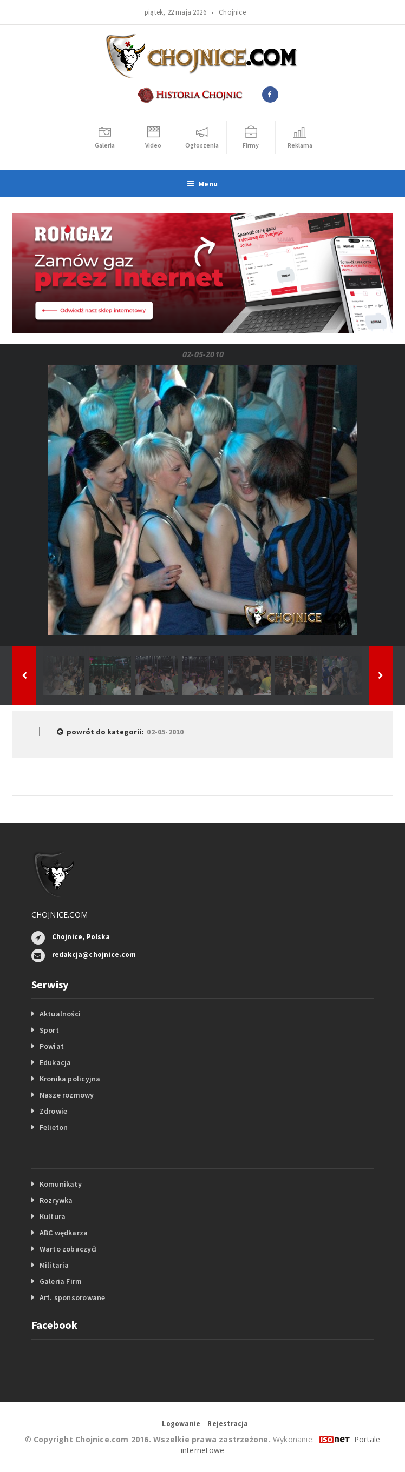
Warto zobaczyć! (68, 1249)
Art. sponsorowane (73, 1297)
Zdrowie (53, 1111)
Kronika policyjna (70, 1078)
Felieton (54, 1127)
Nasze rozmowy (67, 1095)
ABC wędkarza (64, 1232)
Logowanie (181, 1423)
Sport (49, 1030)
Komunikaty (61, 1184)
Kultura (53, 1216)
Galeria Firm (61, 1281)
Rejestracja (227, 1423)
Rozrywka (56, 1200)
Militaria (54, 1265)
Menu (202, 183)
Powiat (52, 1046)
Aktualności (60, 1014)
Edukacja (55, 1062)
